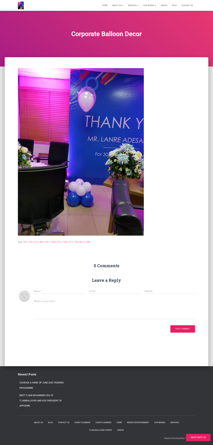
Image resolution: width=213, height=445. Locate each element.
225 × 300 (38, 242)
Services (133, 5)
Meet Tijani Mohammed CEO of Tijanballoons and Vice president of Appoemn (40, 400)
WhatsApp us (198, 437)
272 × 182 (73, 242)
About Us (117, 5)
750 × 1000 (50, 242)
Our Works (149, 5)
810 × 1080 (85, 242)
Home (105, 5)
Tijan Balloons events (100, 430)
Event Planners (82, 422)
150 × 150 (27, 242)
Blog (174, 5)
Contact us (187, 5)
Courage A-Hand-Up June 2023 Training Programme (41, 385)
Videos (164, 5)
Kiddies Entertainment (138, 422)
